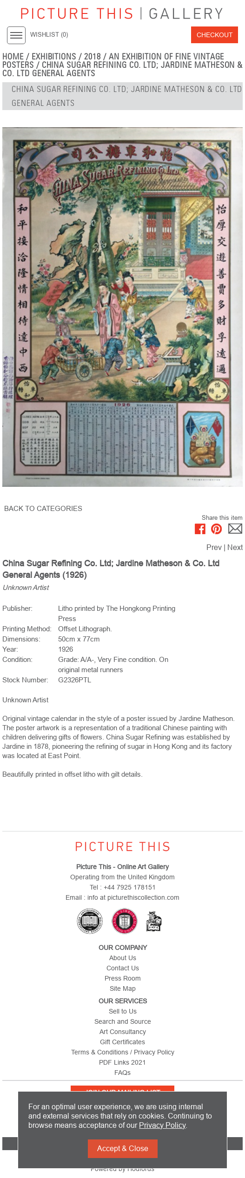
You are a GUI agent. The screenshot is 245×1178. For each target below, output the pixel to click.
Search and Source (122, 1021)
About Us (122, 958)
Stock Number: (25, 680)
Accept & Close (122, 1148)
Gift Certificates (122, 1042)
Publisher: (17, 608)
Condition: (17, 659)
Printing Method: (27, 629)
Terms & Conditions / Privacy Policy (122, 1052)
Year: (10, 649)
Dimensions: (21, 639)
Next (235, 547)
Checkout (215, 35)
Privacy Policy (162, 1125)
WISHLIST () (49, 35)
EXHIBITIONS (54, 57)
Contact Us (122, 968)
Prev (214, 547)
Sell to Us (123, 1011)
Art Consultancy (122, 1031)
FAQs (122, 1072)
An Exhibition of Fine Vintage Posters (113, 61)
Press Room (123, 978)
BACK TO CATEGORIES (43, 508)
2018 (92, 57)
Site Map (123, 988)
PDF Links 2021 (122, 1062)
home (13, 57)
